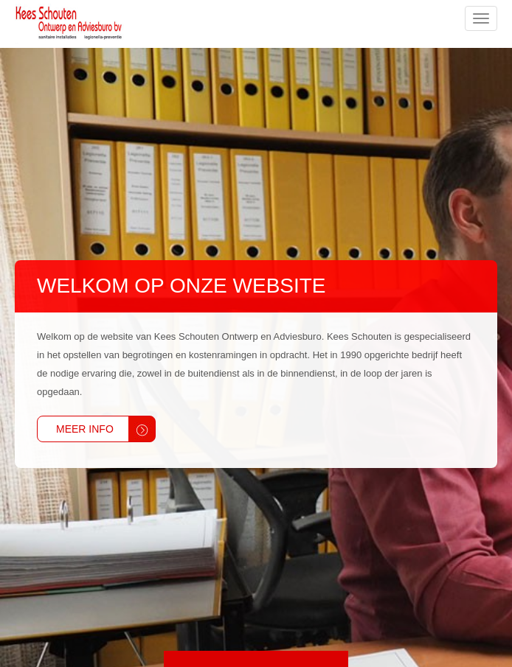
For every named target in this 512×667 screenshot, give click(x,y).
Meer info (85, 429)
